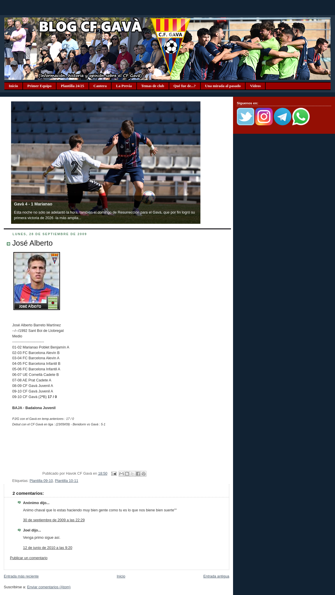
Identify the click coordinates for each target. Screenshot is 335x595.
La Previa (124, 86)
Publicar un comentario (28, 558)
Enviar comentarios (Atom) (48, 587)
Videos (255, 86)
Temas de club (152, 86)
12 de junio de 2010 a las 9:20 (47, 548)
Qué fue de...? (185, 86)
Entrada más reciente (21, 576)
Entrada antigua (216, 576)
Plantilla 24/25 (72, 86)
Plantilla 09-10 (41, 481)
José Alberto (32, 243)
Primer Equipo (39, 86)
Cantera (100, 86)
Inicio (13, 86)
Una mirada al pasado (223, 86)
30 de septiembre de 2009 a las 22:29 (54, 520)
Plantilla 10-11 (66, 481)
